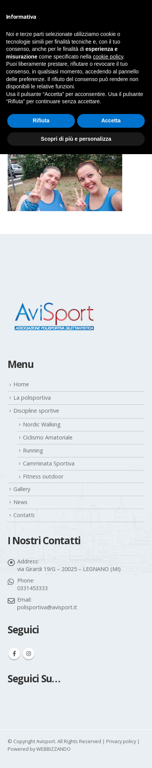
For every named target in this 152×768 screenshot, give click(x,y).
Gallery (21, 489)
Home (21, 384)
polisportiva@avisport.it (47, 607)
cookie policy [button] (108, 57)
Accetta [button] (111, 120)
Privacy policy (121, 741)
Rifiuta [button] (41, 120)
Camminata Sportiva (48, 463)
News (20, 502)
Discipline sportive (36, 410)
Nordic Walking (42, 424)
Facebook (14, 653)
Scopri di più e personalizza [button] (76, 139)
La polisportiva (32, 397)
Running (33, 450)
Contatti (23, 515)
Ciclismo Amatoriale (48, 437)
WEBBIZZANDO (53, 748)
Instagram (28, 653)
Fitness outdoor (43, 476)
